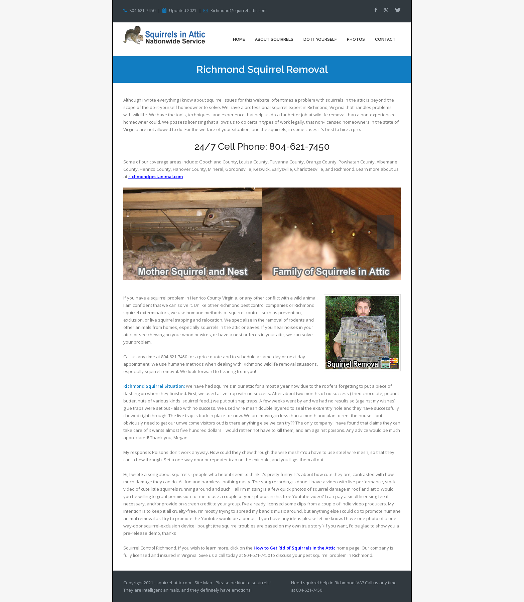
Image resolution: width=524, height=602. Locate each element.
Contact (385, 39)
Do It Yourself (320, 39)
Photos (356, 39)
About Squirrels (274, 39)
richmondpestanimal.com (155, 176)
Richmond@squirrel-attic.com (239, 11)
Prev (385, 223)
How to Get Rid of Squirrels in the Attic (295, 548)
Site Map (203, 583)
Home (239, 39)
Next (385, 240)
